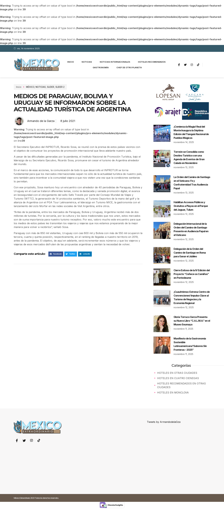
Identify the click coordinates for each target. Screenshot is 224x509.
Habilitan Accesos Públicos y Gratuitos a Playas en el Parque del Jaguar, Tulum (191, 206)
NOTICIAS (39, 87)
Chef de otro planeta (129, 67)
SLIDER (49, 87)
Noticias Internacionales (115, 62)
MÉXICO (29, 87)
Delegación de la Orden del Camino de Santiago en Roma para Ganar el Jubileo (190, 252)
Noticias (87, 62)
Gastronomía (101, 67)
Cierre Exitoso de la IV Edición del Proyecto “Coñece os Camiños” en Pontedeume (192, 274)
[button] (55, 254)
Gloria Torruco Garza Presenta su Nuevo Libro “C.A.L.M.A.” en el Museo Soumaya (192, 320)
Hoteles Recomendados (152, 62)
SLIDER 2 (58, 87)
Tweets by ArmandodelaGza (163, 421)
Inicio (70, 62)
